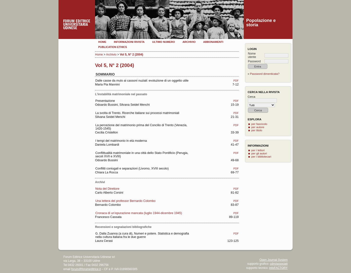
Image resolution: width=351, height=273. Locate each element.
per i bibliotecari (261, 156)
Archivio (189, 41)
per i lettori (258, 150)
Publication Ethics (112, 47)
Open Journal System (274, 260)
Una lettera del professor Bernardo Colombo (125, 201)
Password (254, 61)
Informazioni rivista (129, 41)
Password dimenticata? (265, 73)
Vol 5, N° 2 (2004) (131, 54)
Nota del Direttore (107, 188)
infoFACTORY (278, 268)
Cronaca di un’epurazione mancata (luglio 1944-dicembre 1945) (138, 213)
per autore (257, 127)
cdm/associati (279, 263)
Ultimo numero (163, 41)
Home (102, 41)
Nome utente (252, 55)
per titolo (256, 130)
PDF (236, 80)
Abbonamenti (213, 41)
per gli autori (259, 153)
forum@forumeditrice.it (86, 269)
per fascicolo (259, 123)
